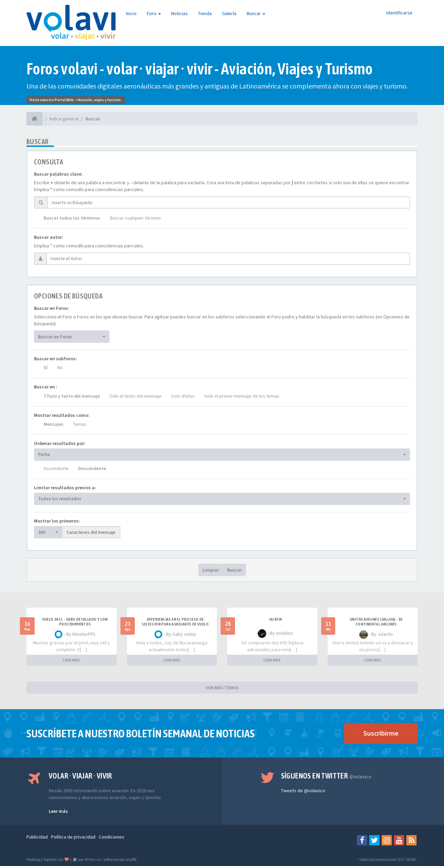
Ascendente (56, 468)
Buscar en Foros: (51, 308)
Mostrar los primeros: (57, 521)
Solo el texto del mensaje (135, 396)
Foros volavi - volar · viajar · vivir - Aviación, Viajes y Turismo (199, 69)
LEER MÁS (71, 660)
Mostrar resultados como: (62, 415)
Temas (79, 424)
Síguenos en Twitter (326, 775)
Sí (46, 367)
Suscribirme (380, 733)
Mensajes (53, 424)
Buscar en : (45, 387)
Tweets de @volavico (303, 790)
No (60, 367)
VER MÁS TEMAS (222, 687)
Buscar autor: (48, 237)
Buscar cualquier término (135, 218)
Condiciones (111, 837)
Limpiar (210, 570)
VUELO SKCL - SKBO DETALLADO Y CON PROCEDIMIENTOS (75, 622)
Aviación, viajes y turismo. (100, 99)
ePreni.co (92, 859)
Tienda (205, 13)
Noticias (179, 13)
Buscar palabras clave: (58, 174)
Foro (154, 13)
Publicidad (37, 837)
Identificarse (399, 13)
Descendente (92, 468)
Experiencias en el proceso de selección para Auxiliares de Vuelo (175, 622)
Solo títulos (183, 396)
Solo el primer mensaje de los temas (241, 396)
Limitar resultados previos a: (65, 487)
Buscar (256, 13)
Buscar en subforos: (55, 358)
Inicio (131, 13)
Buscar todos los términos (72, 218)
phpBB (131, 859)
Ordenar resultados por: (59, 443)
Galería (229, 13)
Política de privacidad (73, 837)
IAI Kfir (275, 619)
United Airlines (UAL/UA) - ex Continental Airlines (376, 622)
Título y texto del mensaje (72, 396)
